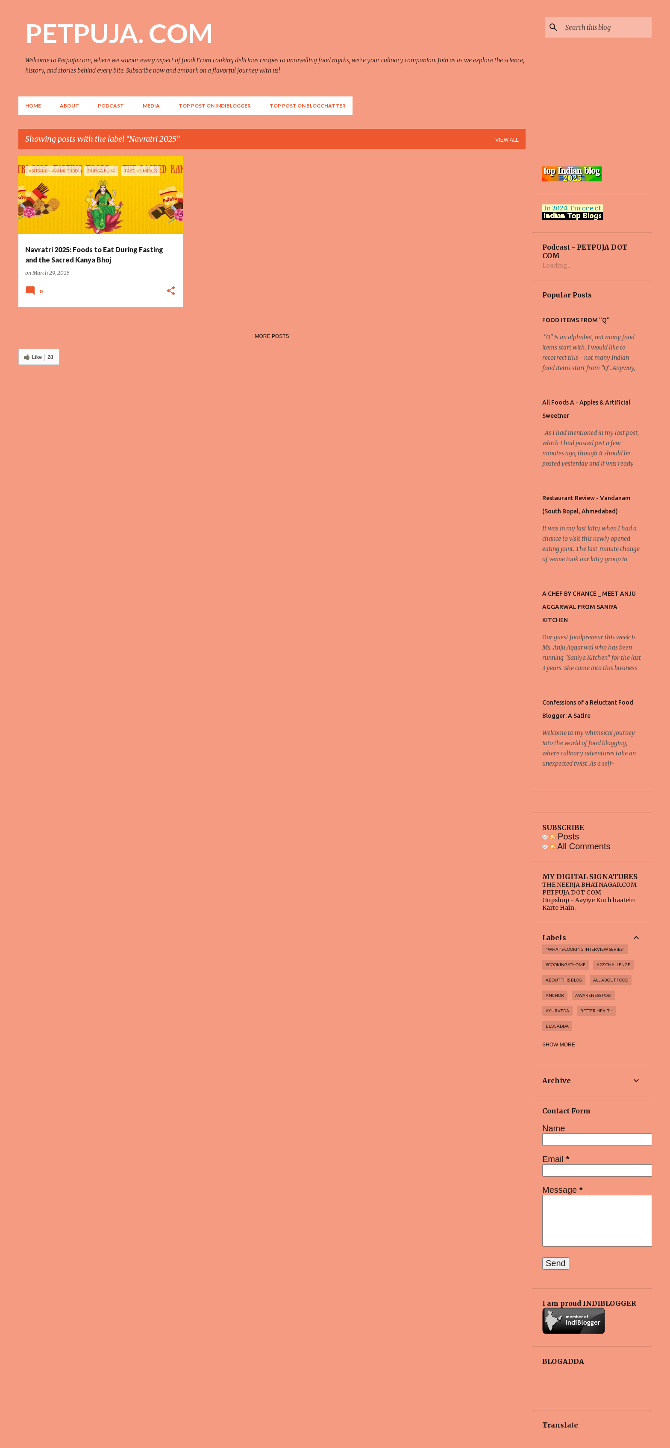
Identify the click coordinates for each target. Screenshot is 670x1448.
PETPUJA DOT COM (571, 892)
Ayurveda (557, 1010)
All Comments (580, 846)
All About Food (610, 979)
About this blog (564, 979)
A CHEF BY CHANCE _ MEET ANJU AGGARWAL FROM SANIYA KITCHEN (589, 606)
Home (33, 105)
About (69, 105)
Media (151, 105)
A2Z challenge (613, 964)
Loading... (556, 265)
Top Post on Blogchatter (308, 105)
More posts (272, 336)
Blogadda (557, 1025)
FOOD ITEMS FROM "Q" (576, 320)
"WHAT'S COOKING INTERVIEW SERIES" (585, 949)
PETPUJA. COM (119, 33)
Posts (564, 836)
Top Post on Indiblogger (215, 105)
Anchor (555, 995)
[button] (171, 291)
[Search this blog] (607, 27)
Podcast (111, 105)
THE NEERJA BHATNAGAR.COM (589, 885)
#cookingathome (565, 964)
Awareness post (593, 995)
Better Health (596, 1010)
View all (507, 140)
